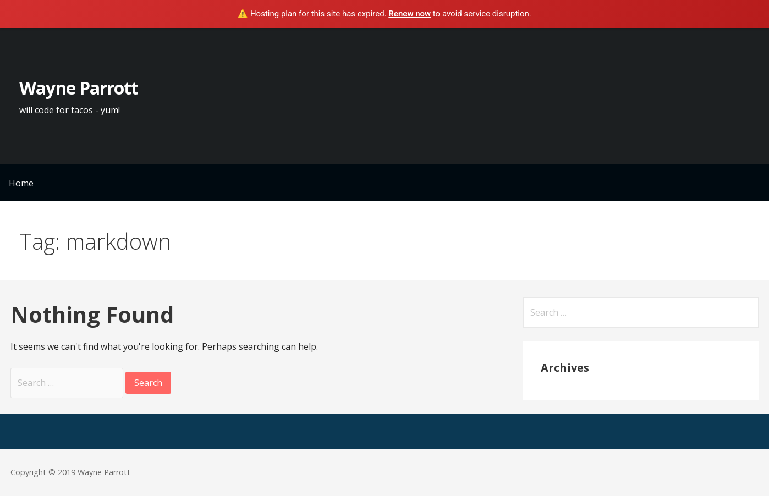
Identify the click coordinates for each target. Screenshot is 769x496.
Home (21, 183)
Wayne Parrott (78, 88)
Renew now (409, 14)
